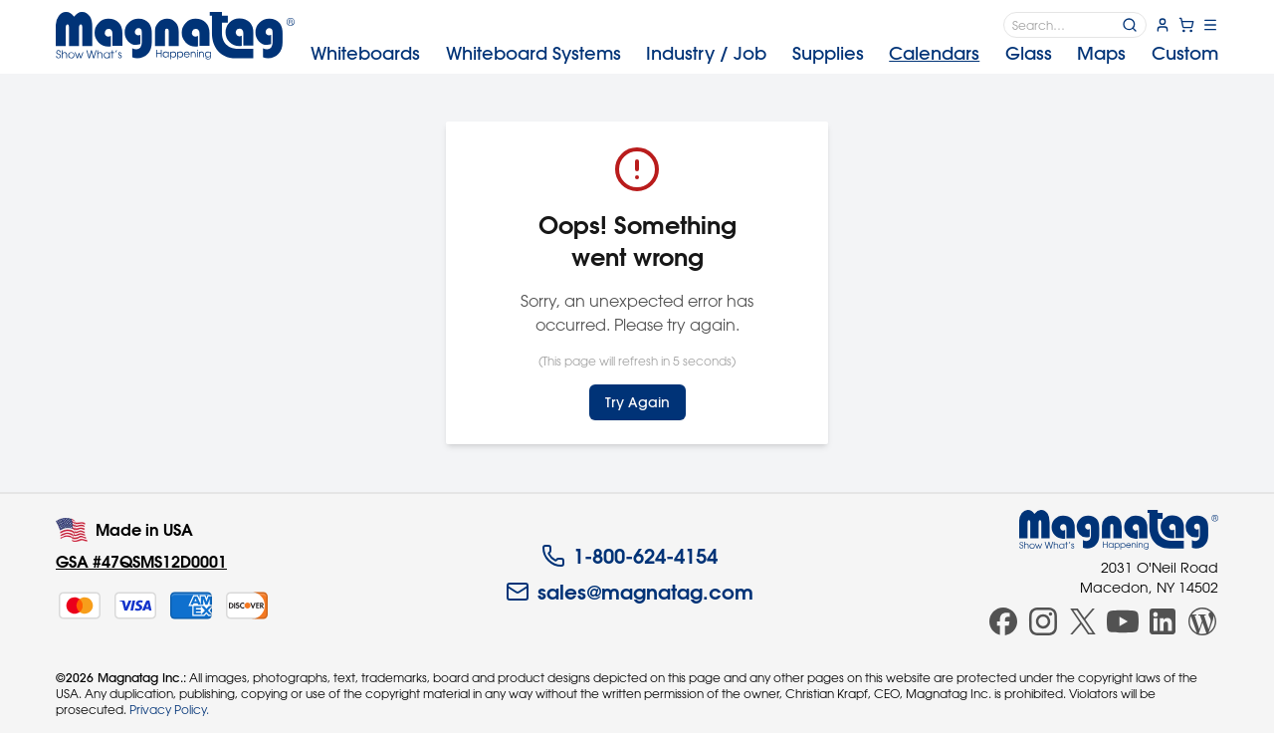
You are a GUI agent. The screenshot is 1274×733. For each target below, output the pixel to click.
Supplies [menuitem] (828, 53)
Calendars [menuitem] (934, 53)
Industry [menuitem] (706, 53)
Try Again (637, 402)
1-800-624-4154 (629, 556)
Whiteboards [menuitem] (365, 53)
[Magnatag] (1118, 530)
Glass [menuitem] (1028, 53)
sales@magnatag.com (629, 592)
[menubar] (764, 54)
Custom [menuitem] (1185, 53)
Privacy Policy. (169, 709)
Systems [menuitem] (533, 53)
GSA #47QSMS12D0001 (141, 561)
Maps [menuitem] (1101, 53)
